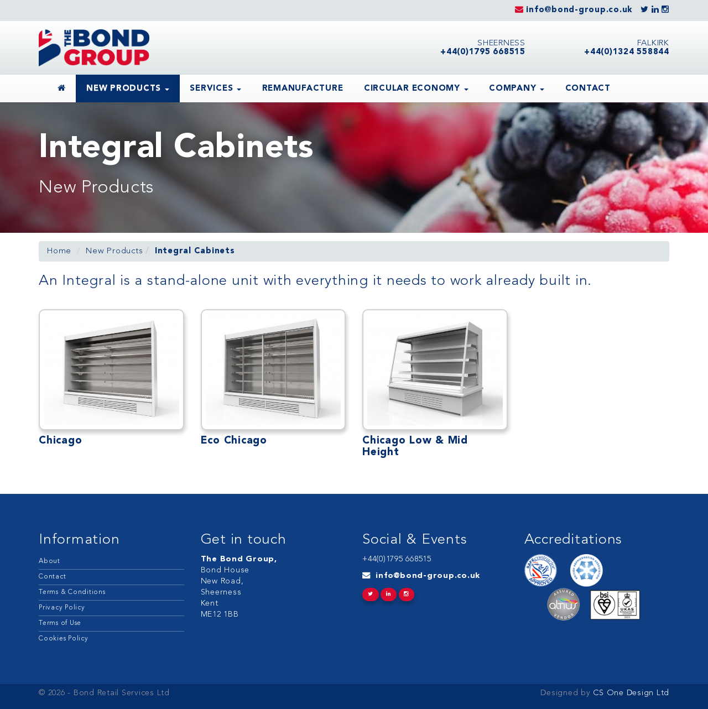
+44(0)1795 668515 (396, 559)
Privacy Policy (62, 607)
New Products (127, 89)
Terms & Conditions (72, 592)
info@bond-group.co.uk (428, 576)
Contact (588, 89)
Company (516, 89)
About (49, 561)
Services (215, 89)
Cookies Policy (63, 638)
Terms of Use (60, 623)
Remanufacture (302, 89)
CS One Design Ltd (630, 693)
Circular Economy (416, 89)
